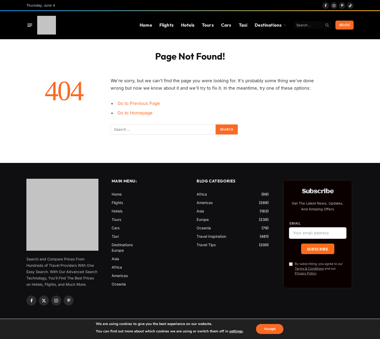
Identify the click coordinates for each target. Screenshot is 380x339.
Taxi (243, 25)
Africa (117, 267)
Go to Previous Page (138, 103)
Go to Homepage (135, 112)
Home (146, 25)
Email (295, 223)
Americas (120, 275)
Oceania (119, 284)
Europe (118, 250)
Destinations (268, 25)
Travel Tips (206, 245)
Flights (166, 25)
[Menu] (29, 25)
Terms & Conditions (309, 268)
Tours (208, 25)
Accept (270, 328)
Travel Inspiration (211, 236)
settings (236, 331)
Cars (226, 25)
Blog (344, 25)
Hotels (187, 25)
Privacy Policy (305, 273)
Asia (115, 258)
